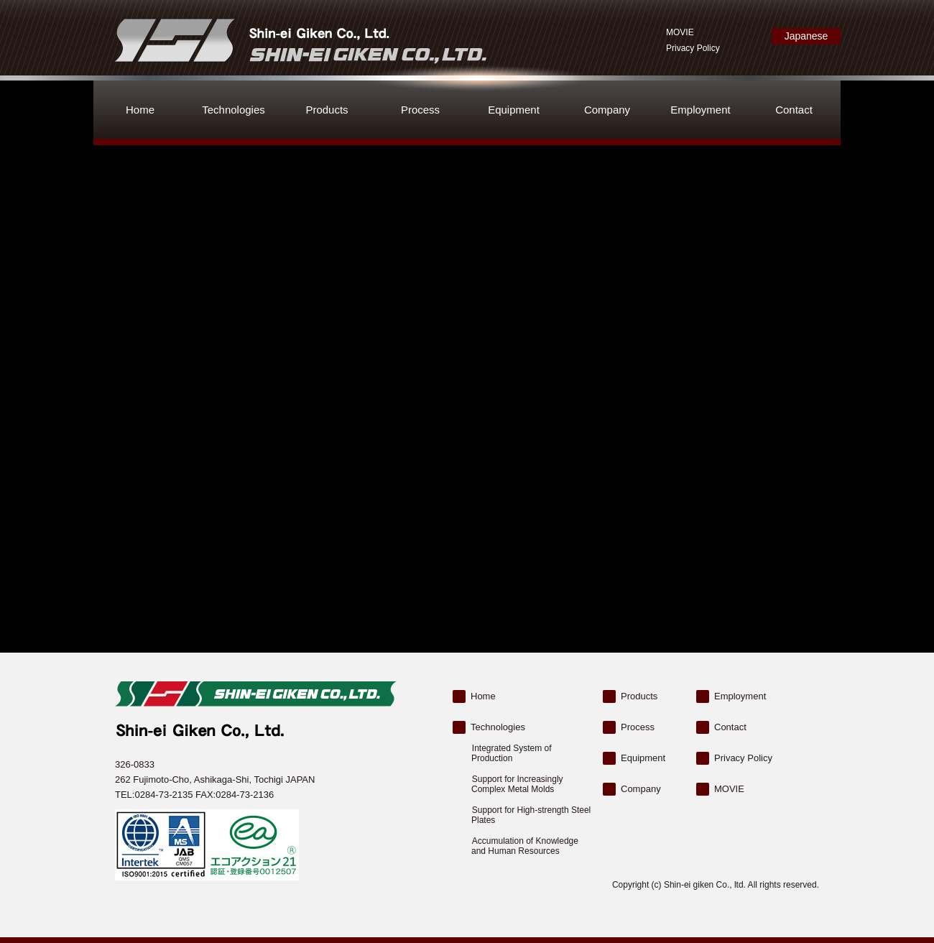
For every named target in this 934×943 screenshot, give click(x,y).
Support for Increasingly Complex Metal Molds (517, 784)
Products (326, 110)
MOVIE (680, 32)
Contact (794, 110)
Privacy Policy (693, 48)
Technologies (233, 110)
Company (607, 110)
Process (420, 110)
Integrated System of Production (511, 753)
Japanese (806, 39)
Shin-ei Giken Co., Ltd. (298, 40)
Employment (700, 110)
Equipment (514, 110)
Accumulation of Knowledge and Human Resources (524, 846)
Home (140, 110)
